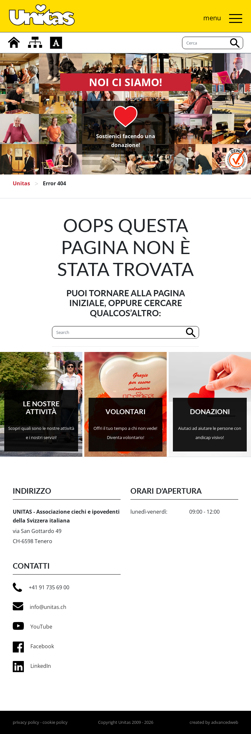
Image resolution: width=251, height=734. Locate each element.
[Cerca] (125, 332)
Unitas (21, 183)
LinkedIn (40, 666)
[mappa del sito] (35, 42)
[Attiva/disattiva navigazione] (221, 18)
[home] (14, 42)
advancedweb (224, 722)
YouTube (32, 626)
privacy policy (26, 722)
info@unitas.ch (39, 606)
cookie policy (55, 722)
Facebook (42, 646)
